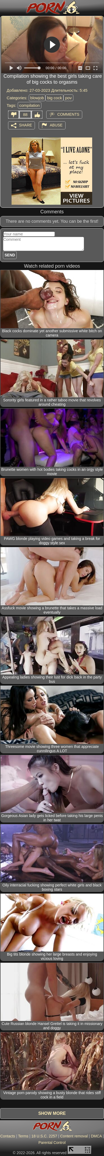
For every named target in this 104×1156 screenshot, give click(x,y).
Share (25, 125)
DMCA (96, 1136)
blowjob (37, 98)
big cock (54, 98)
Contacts (7, 1136)
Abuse (56, 125)
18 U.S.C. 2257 (44, 1136)
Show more (52, 1113)
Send (10, 255)
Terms (23, 1136)
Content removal (74, 1136)
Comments (68, 114)
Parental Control (52, 1142)
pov (68, 98)
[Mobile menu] (5, 7)
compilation (29, 105)
